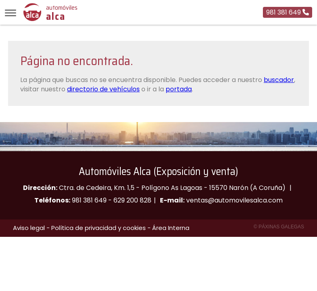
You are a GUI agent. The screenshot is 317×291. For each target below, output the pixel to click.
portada (179, 89)
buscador (279, 79)
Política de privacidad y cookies (98, 228)
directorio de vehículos (103, 89)
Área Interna (170, 228)
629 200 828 (132, 200)
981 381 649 (89, 200)
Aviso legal (29, 228)
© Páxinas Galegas (279, 227)
